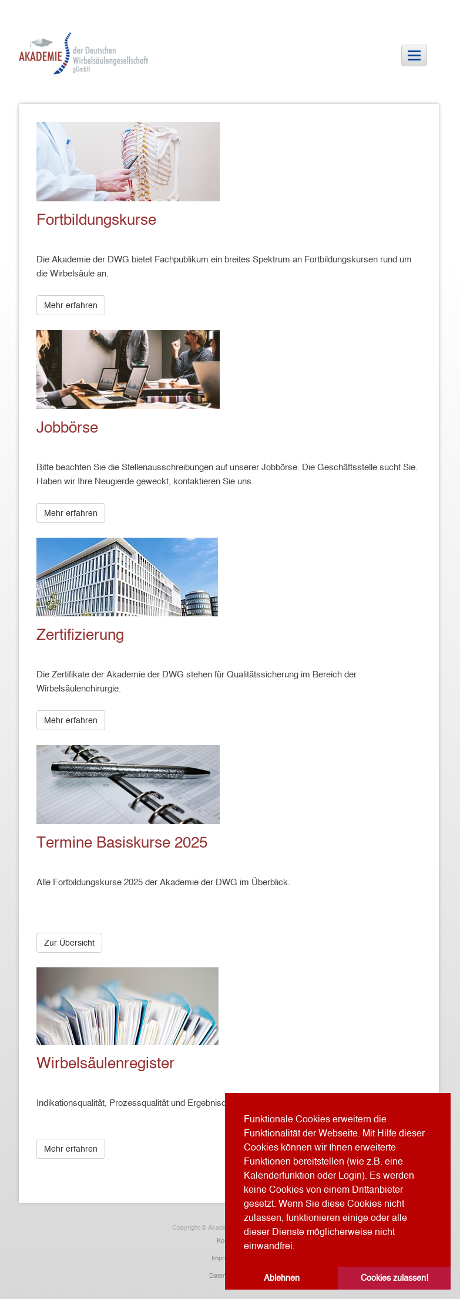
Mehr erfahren (71, 305)
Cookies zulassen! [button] (394, 1278)
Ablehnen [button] (282, 1278)
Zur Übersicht (69, 942)
